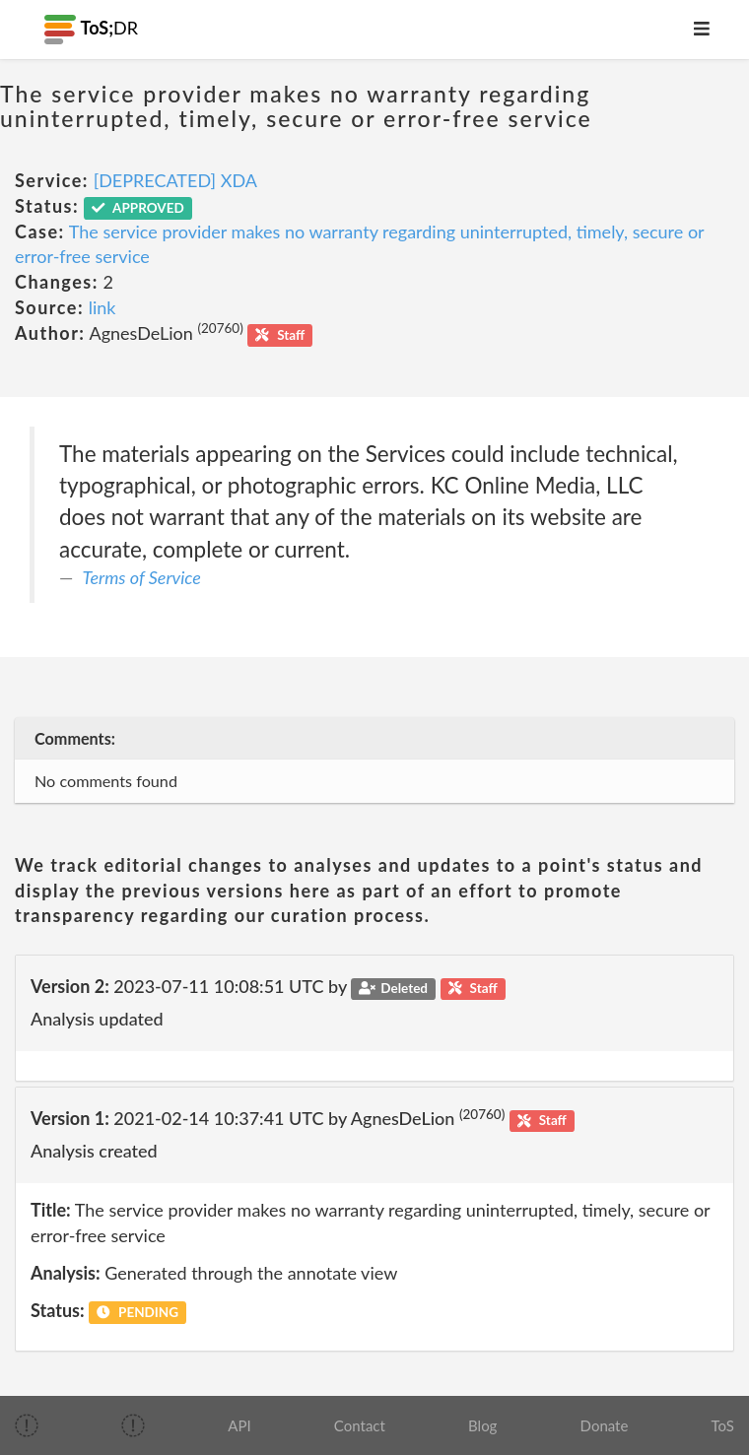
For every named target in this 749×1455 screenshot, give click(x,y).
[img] (26, 1425)
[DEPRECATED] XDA (175, 180)
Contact (359, 1425)
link (102, 307)
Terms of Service (142, 577)
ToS (723, 1425)
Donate (604, 1425)
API (239, 1425)
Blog (482, 1425)
